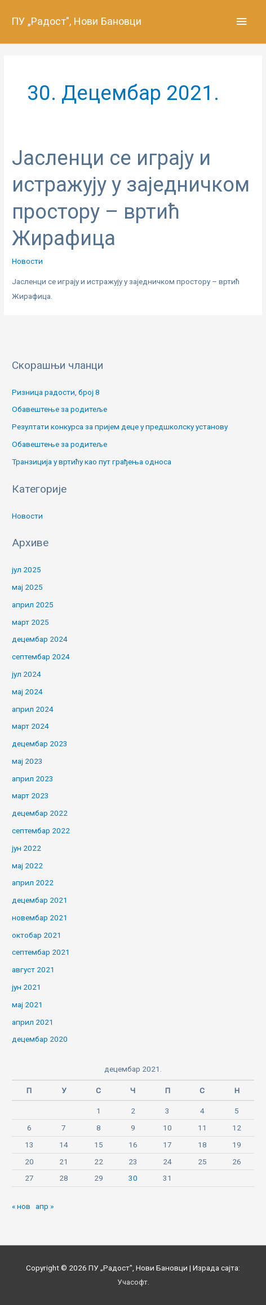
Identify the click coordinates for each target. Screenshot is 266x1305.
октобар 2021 (36, 934)
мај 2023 (27, 760)
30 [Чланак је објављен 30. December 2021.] (133, 1177)
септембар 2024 (41, 656)
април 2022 (33, 882)
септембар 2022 (41, 830)
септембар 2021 (41, 951)
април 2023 (33, 778)
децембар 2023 (40, 743)
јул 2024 (26, 673)
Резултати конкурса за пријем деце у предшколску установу (120, 426)
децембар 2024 (40, 638)
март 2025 (30, 622)
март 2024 (30, 725)
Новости (27, 261)
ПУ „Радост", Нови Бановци (76, 21)
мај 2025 (27, 586)
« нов (21, 1206)
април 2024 (33, 709)
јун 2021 (26, 986)
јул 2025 (26, 569)
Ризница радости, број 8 (56, 392)
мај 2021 (27, 1004)
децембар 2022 (40, 812)
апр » (45, 1206)
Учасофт (132, 1281)
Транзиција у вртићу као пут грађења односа (91, 461)
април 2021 (33, 1021)
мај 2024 (27, 691)
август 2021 (33, 969)
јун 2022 (26, 847)
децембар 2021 (40, 899)
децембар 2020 (40, 1038)
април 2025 (33, 604)
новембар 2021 (40, 917)
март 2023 (30, 795)
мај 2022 (27, 865)
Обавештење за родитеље (59, 409)
